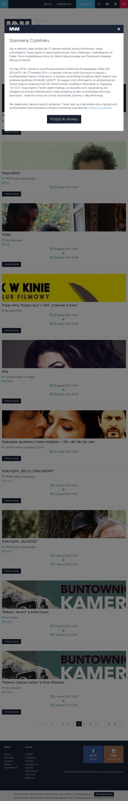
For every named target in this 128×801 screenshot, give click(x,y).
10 (90, 724)
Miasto (8, 764)
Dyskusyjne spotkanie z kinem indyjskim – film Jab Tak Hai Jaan (48, 442)
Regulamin (30, 757)
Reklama (29, 777)
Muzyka (8, 761)
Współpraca (31, 771)
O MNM (29, 754)
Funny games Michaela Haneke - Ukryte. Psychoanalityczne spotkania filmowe (58, 115)
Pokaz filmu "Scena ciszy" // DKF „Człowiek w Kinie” (40, 305)
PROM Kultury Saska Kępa (20, 178)
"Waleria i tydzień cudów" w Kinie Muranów (33, 682)
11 (96, 724)
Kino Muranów (13, 688)
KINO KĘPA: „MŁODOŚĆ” (20, 542)
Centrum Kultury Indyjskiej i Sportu (24, 447)
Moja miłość (11, 173)
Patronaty (30, 774)
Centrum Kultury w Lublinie (20, 377)
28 (108, 724)
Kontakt (29, 767)
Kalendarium (64, 4)
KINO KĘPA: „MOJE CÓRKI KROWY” (28, 471)
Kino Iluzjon (11, 617)
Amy (5, 371)
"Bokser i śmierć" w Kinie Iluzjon (25, 612)
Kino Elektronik (13, 240)
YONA (6, 235)
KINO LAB (11, 121)
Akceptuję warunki (104, 794)
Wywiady (9, 757)
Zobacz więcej (11, 132)
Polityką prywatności (83, 794)
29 (115, 724)
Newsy (48, 4)
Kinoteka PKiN (13, 310)
